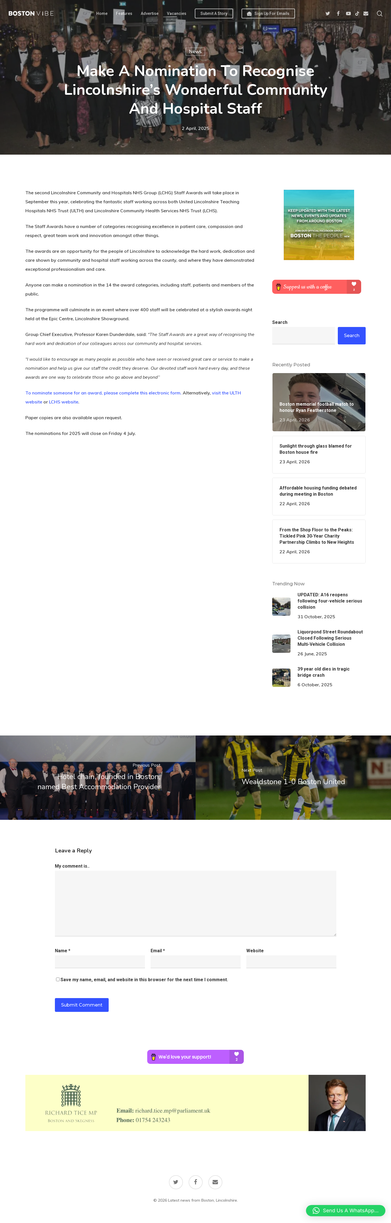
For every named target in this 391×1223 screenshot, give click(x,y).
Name (62, 950)
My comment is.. (72, 866)
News (195, 51)
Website (255, 950)
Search (279, 322)
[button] (345, 1210)
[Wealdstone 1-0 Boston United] (293, 777)
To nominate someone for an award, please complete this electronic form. (103, 393)
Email (158, 950)
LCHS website (63, 402)
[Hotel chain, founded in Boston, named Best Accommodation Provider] (98, 777)
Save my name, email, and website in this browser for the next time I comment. (144, 979)
